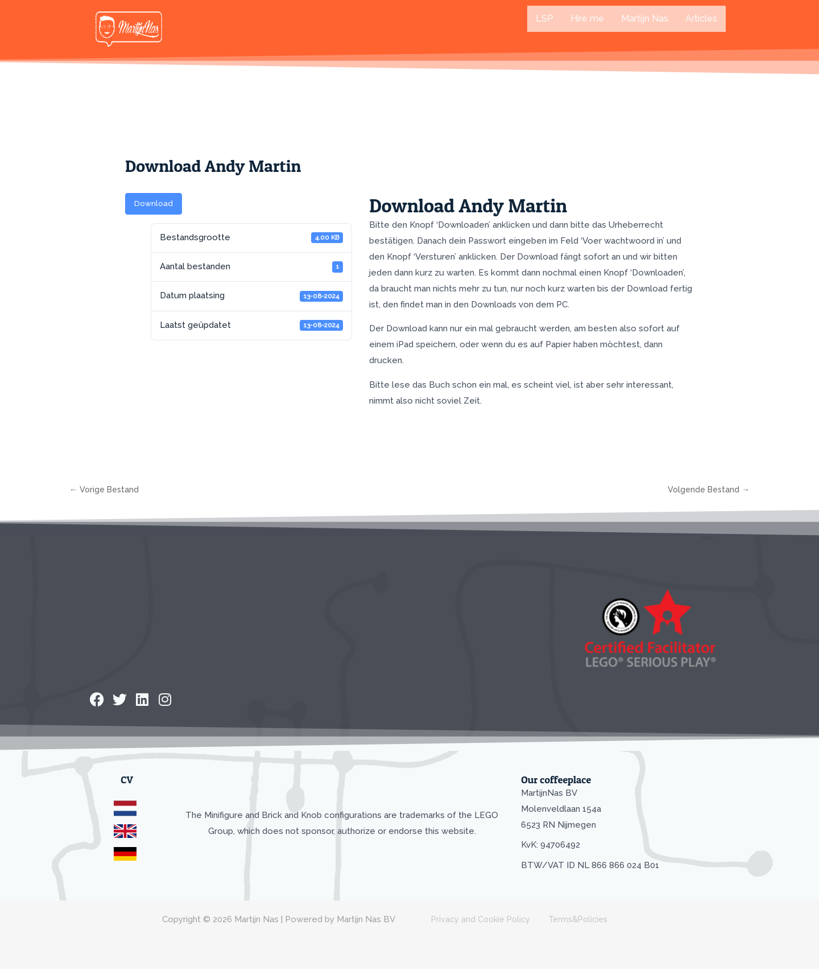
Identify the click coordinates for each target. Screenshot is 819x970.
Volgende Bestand (706, 490)
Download (153, 203)
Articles (701, 18)
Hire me (587, 18)
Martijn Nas (644, 18)
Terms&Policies (568, 920)
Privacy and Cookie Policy (476, 920)
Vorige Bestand (105, 490)
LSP (544, 18)
